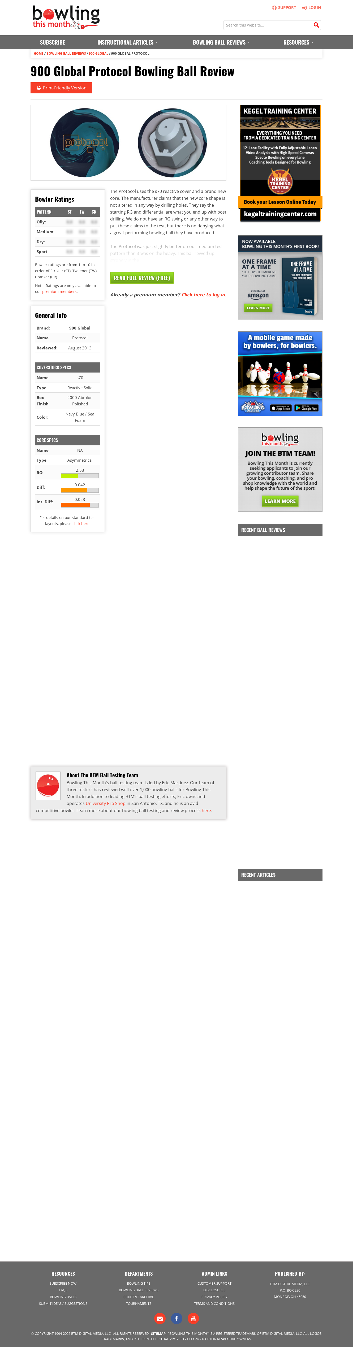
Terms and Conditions (214, 1303)
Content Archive (138, 1296)
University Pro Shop (106, 803)
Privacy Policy (214, 1296)
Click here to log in (203, 294)
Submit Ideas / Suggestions (63, 1303)
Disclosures (214, 1289)
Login (311, 7)
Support (284, 8)
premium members (59, 291)
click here (80, 523)
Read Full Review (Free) (142, 278)
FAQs (63, 1289)
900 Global (98, 53)
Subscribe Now (63, 1283)
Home (39, 53)
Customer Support (214, 1283)
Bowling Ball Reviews (66, 53)
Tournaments (138, 1303)
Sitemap (158, 1333)
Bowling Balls (63, 1296)
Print (61, 88)
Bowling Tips (138, 1283)
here (206, 810)
